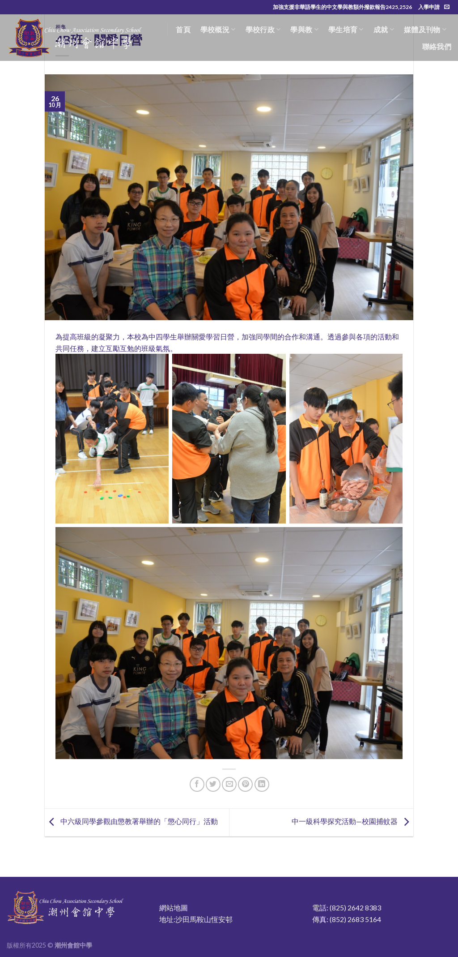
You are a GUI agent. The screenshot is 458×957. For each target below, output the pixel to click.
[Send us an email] (447, 7)
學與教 (304, 29)
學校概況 (218, 29)
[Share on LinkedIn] (261, 784)
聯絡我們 (436, 46)
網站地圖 (173, 907)
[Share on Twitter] (213, 784)
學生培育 (346, 29)
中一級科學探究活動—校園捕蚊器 (352, 821)
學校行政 (263, 29)
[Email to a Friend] (229, 784)
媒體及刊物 (425, 29)
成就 (383, 29)
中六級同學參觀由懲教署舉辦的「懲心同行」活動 (131, 821)
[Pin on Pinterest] (245, 784)
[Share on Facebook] (197, 784)
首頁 (183, 29)
